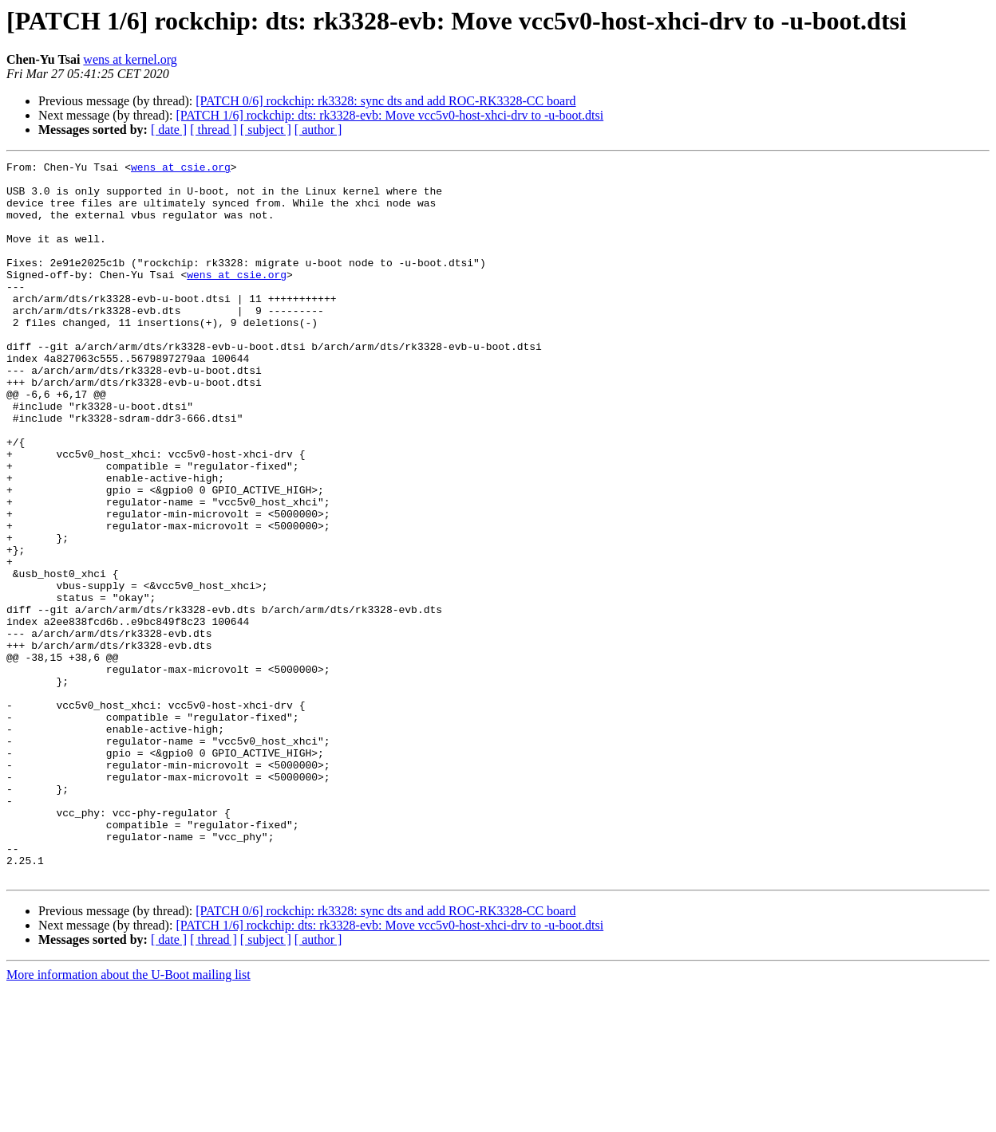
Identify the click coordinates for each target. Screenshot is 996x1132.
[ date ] (169, 129)
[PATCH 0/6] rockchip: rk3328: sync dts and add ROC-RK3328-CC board (385, 101)
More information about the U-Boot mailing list (128, 1118)
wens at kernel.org (129, 59)
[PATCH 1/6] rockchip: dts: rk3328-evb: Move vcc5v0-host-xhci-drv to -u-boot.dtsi (389, 115)
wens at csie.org (181, 169)
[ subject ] (265, 129)
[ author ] (318, 129)
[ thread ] (213, 129)
